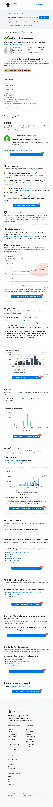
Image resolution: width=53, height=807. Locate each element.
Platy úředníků (12, 736)
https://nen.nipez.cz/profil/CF (15, 503)
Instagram (11, 784)
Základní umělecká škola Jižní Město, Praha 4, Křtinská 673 (24, 592)
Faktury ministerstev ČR (14, 659)
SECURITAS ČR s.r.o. (13, 561)
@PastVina (11, 781)
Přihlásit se (39, 4)
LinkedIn (11, 764)
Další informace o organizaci (11, 107)
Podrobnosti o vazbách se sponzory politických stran (27, 635)
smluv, (31, 327)
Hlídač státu (7, 32)
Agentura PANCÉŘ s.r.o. (14, 558)
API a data (28, 734)
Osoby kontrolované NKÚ (14, 666)
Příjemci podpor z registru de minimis (18, 661)
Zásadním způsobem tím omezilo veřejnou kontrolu (19, 236)
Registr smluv (7, 91)
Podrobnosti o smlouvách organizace (27, 377)
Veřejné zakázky (8, 95)
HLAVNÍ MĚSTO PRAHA (14, 594)
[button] (17, 70)
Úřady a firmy (16, 32)
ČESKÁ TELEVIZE (12, 597)
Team (29, 795)
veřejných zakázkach (15, 461)
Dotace (6, 93)
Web (10, 776)
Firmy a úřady (11, 741)
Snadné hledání (29, 25)
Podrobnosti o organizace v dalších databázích (27, 671)
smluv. (33, 317)
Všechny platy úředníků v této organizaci (27, 296)
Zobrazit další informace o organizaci (27, 691)
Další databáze (12, 749)
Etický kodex (29, 731)
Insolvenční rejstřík (9, 97)
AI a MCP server (30, 736)
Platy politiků (11, 739)
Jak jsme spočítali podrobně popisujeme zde (18, 150)
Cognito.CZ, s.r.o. (12, 556)
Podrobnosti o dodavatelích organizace (27, 568)
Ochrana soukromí (28, 794)
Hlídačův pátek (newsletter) (12, 767)
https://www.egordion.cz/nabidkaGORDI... (19, 501)
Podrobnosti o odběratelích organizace (27, 604)
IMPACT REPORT (30, 741)
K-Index (7, 83)
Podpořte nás (30, 744)
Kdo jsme (28, 729)
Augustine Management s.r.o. (15, 563)
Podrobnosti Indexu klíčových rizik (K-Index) (27, 154)
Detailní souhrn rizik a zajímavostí (27, 205)
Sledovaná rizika (8, 85)
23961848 (10, 554)
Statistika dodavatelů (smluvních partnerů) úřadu (16, 99)
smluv (25, 323)
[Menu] (46, 5)
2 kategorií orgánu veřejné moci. (20, 686)
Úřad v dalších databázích (10, 105)
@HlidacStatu (12, 759)
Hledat (43, 17)
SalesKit (20, 116)
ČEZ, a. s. (9, 599)
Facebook (11, 761)
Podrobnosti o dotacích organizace (27, 436)
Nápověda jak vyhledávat (15, 25)
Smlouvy (10, 729)
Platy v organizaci (8, 89)
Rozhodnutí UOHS (12, 664)
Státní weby (11, 752)
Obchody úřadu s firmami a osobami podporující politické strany (20, 103)
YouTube (11, 779)
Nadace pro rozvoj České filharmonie (18, 552)
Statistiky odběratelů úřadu (11, 101)
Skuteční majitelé (8, 87)
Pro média (29, 739)
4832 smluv (26, 321)
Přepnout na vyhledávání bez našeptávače (24, 22)
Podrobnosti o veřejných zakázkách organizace (27, 508)
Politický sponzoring (13, 744)
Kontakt (28, 747)
